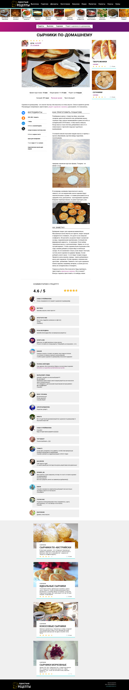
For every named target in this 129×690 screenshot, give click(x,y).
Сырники (43, 545)
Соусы (110, 4)
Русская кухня (56, 98)
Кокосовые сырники (53, 626)
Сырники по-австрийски (55, 547)
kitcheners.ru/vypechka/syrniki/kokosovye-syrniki (50, 368)
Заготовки (65, 4)
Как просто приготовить (22, 685)
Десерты (54, 4)
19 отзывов (34, 45)
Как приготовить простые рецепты (21, 4)
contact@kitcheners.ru (111, 686)
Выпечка (35, 4)
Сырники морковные (53, 665)
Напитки (92, 4)
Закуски (76, 4)
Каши (84, 4)
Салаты (102, 4)
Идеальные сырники (53, 586)
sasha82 (38, 43)
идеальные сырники (68, 271)
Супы (117, 4)
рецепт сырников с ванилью (58, 107)
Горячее (44, 4)
